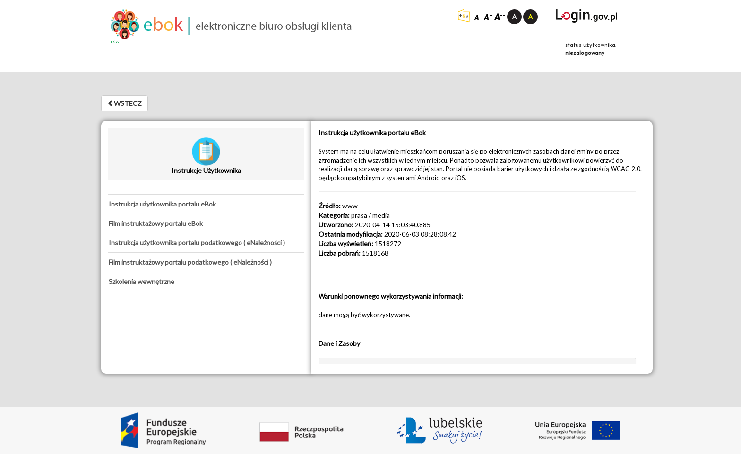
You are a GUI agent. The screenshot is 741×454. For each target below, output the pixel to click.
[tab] (206, 204)
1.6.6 (115, 42)
